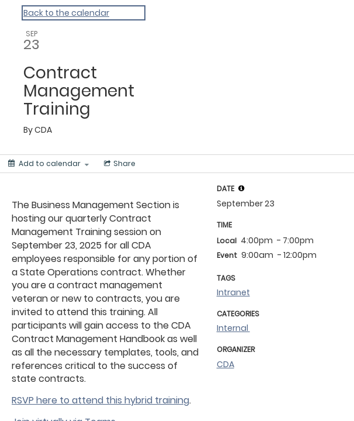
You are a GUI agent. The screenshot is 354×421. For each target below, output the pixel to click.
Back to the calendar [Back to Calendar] (66, 13)
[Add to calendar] (48, 163)
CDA (225, 364)
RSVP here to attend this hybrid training (100, 400)
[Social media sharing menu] (118, 163)
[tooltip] (241, 188)
